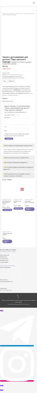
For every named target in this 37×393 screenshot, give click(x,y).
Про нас (18, 272)
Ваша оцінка (7, 115)
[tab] (4, 81)
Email (5, 130)
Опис (4, 81)
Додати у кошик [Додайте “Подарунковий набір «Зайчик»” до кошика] (6, 242)
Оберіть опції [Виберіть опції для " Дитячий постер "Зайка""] (17, 209)
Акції (18, 270)
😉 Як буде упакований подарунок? (15, 162)
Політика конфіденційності (18, 279)
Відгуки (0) (11, 81)
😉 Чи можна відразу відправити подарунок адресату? (18, 168)
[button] (8, 253)
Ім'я (5, 126)
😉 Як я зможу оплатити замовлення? (16, 158)
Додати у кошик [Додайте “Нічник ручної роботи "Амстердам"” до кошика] (28, 209)
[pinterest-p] (18, 298)
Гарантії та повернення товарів (18, 277)
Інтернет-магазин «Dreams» (9, 13)
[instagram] (18, 297)
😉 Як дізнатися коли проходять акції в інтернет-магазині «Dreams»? (16, 175)
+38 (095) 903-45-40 (4, 286)
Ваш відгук (7, 117)
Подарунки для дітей (18, 74)
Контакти (18, 274)
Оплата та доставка (18, 275)
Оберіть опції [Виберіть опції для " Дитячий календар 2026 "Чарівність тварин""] (6, 210)
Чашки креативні (19, 13)
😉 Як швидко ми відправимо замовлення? (17, 146)
